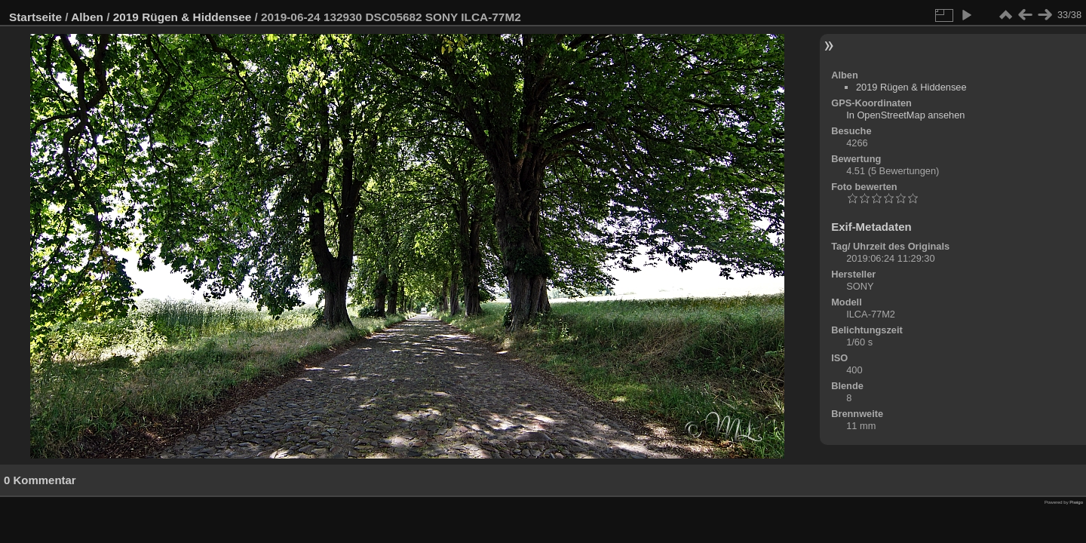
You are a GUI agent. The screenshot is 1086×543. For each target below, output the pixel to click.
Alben (87, 17)
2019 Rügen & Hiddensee (182, 17)
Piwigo (1076, 502)
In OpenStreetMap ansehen (905, 115)
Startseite (35, 17)
